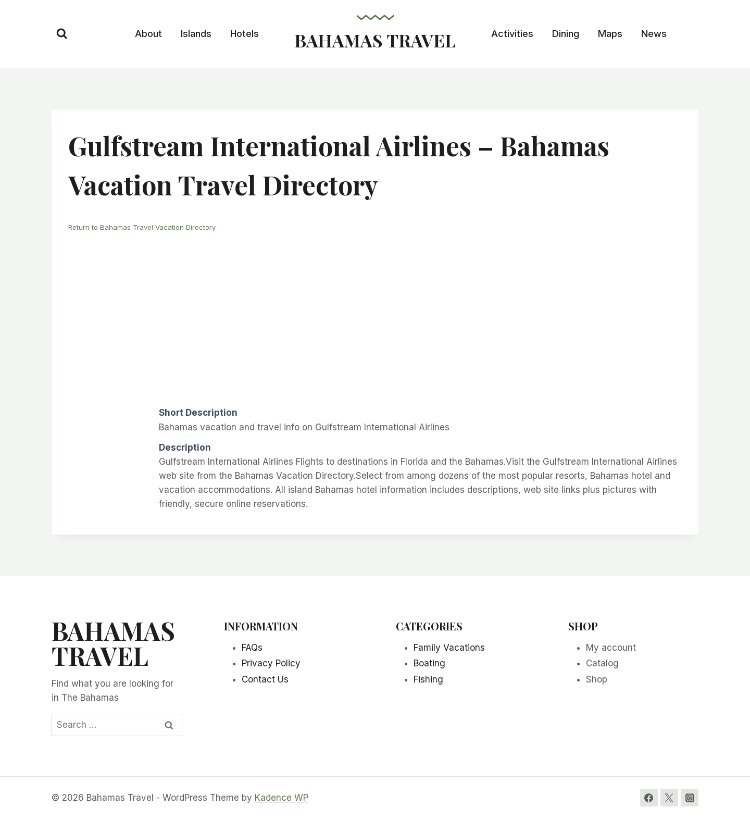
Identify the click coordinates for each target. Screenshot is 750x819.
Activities (512, 33)
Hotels (244, 33)
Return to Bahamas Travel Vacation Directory (147, 226)
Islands (196, 33)
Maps (610, 33)
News (654, 33)
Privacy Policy (271, 663)
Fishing (428, 679)
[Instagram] (689, 797)
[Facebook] (649, 797)
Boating (429, 663)
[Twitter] (669, 797)
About (148, 33)
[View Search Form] (62, 33)
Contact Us (265, 679)
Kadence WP (281, 797)
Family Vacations (449, 647)
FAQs (252, 647)
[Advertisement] (375, 318)
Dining (565, 33)
